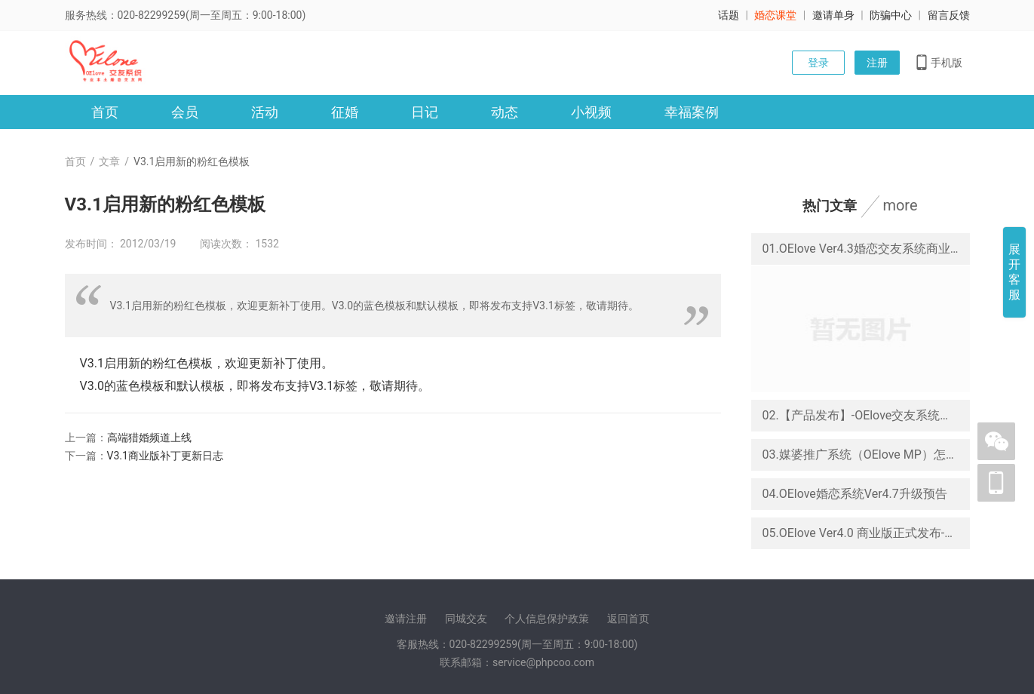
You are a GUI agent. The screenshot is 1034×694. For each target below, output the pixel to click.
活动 (264, 112)
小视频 (591, 112)
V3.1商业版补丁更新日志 (165, 456)
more (899, 205)
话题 (728, 15)
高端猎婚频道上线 (149, 437)
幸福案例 (691, 112)
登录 (818, 63)
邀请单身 (833, 15)
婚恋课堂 (775, 15)
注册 (877, 63)
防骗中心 (891, 15)
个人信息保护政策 (547, 619)
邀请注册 (406, 619)
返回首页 (628, 619)
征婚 (344, 112)
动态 (504, 112)
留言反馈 (949, 15)
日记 (424, 112)
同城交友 (466, 619)
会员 (184, 112)
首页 (104, 112)
